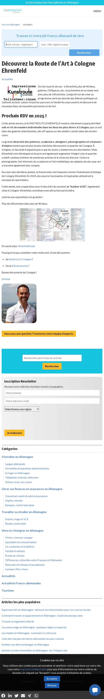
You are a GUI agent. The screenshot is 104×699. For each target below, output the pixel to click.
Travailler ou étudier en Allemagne (24, 512)
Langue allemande (15, 463)
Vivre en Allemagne (11, 24)
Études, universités (15, 523)
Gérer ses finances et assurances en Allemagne (32, 489)
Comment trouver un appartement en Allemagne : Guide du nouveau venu (42, 615)
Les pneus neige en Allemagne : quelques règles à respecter (34, 627)
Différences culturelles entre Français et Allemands (33, 560)
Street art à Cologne (20, 259)
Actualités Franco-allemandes (21, 583)
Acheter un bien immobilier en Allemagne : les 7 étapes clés (34, 650)
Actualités (27, 24)
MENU (97, 11)
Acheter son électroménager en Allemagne (25, 644)
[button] (95, 690)
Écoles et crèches (14, 555)
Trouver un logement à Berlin (18, 621)
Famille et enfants (15, 551)
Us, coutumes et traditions (20, 546)
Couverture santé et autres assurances (26, 496)
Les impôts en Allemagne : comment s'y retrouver (29, 632)
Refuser (52, 685)
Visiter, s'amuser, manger (19, 537)
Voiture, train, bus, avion (18, 482)
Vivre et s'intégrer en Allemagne (23, 530)
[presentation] (29, 420)
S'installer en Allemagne (17, 457)
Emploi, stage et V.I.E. (17, 519)
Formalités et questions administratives (27, 468)
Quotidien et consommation (20, 542)
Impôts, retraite (14, 500)
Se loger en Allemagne (17, 473)
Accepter (52, 678)
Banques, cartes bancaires (19, 505)
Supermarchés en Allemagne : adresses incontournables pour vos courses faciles (46, 609)
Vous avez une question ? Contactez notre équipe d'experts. (38, 333)
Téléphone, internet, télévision (21, 477)
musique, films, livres (16, 569)
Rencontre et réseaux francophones (25, 564)
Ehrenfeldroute (26, 246)
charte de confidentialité (33, 669)
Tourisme (8, 590)
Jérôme (6, 278)
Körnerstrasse (20, 265)
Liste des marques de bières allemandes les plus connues (33, 638)
